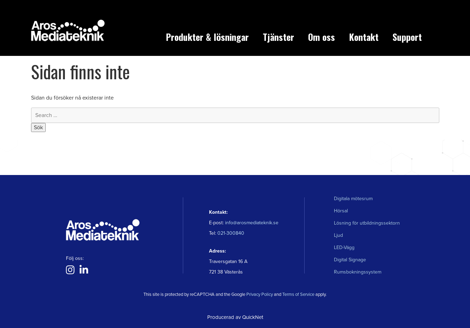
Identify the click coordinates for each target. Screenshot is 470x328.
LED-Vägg (344, 247)
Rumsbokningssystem (357, 272)
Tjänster (278, 37)
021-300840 (230, 233)
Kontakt (364, 37)
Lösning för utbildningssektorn (367, 223)
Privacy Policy (259, 294)
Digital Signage (350, 260)
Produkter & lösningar (207, 37)
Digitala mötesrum (353, 199)
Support (407, 37)
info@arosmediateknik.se (251, 223)
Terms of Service (298, 294)
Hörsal (341, 211)
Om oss (321, 37)
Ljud (338, 235)
